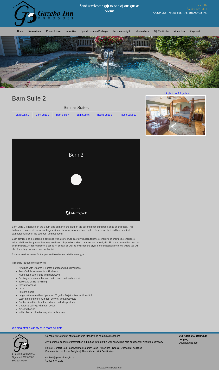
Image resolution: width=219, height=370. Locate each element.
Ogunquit (195, 31)
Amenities (71, 31)
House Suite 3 (104, 114)
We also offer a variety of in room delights (37, 327)
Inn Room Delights (70, 351)
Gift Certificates (161, 31)
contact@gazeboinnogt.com (60, 357)
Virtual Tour (179, 31)
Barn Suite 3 (42, 114)
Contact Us (201, 5)
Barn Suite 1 (22, 114)
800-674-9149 (197, 8)
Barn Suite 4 (62, 114)
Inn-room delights (122, 31)
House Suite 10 (128, 114)
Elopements (51, 351)
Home (20, 31)
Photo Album (142, 31)
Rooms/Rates (90, 348)
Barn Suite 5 (83, 114)
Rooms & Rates (53, 31)
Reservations (34, 31)
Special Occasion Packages (94, 31)
